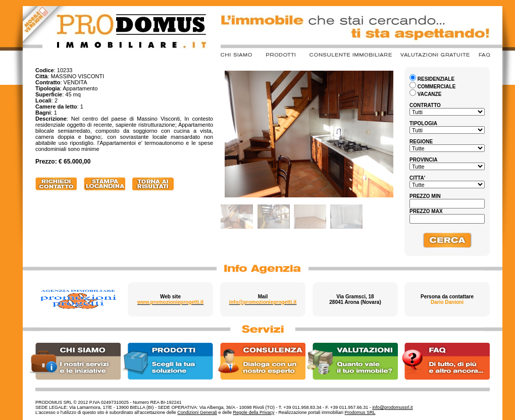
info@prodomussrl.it (392, 407)
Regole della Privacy (253, 412)
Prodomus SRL (360, 412)
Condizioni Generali (197, 412)
